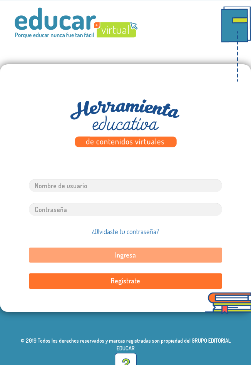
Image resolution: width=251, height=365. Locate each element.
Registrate (125, 280)
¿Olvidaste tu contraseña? (125, 231)
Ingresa (125, 255)
